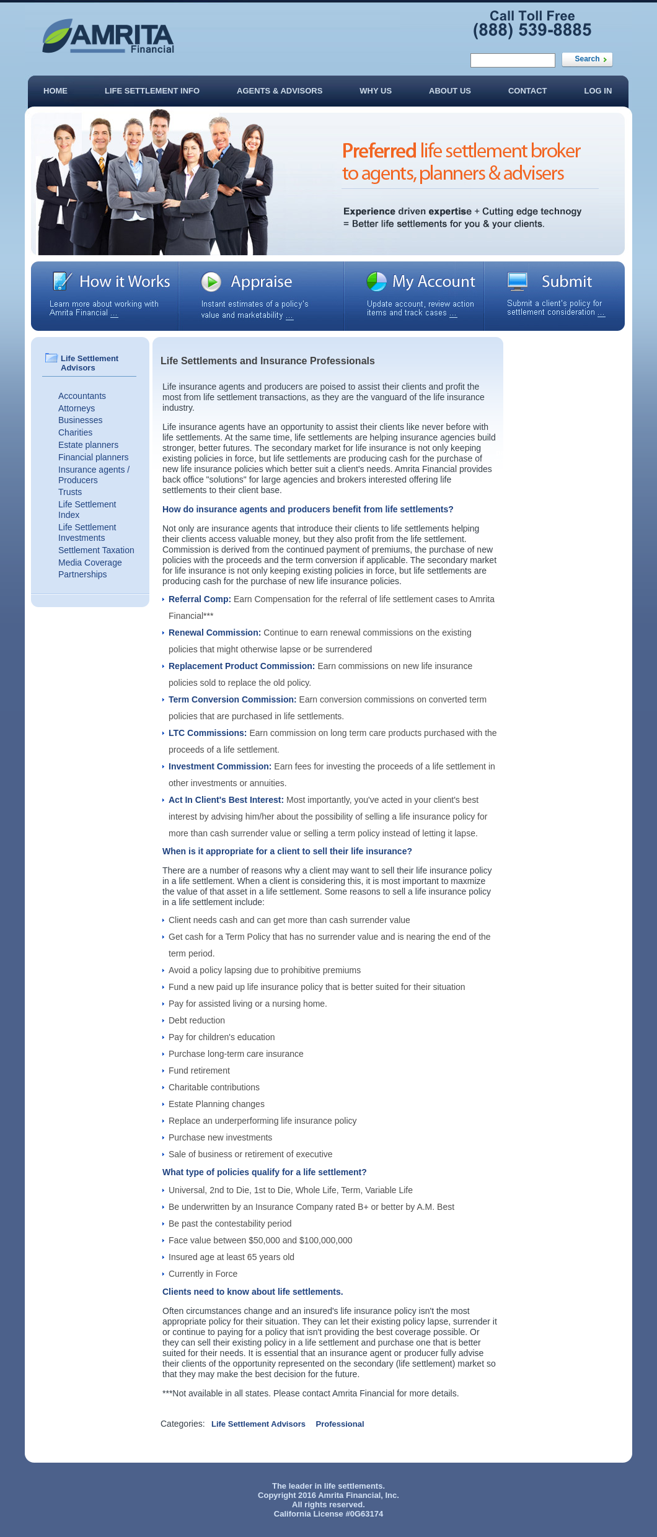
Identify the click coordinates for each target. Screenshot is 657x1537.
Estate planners (88, 445)
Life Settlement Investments (87, 532)
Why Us (375, 90)
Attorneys (76, 408)
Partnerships (82, 574)
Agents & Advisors (279, 90)
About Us (450, 90)
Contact (527, 90)
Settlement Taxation (96, 550)
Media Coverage (90, 562)
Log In (598, 90)
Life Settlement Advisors (258, 1424)
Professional (340, 1424)
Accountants (82, 396)
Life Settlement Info (152, 90)
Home (55, 90)
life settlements (353, 1486)
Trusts (70, 492)
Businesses (80, 420)
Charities (75, 432)
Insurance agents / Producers (94, 475)
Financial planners (93, 457)
